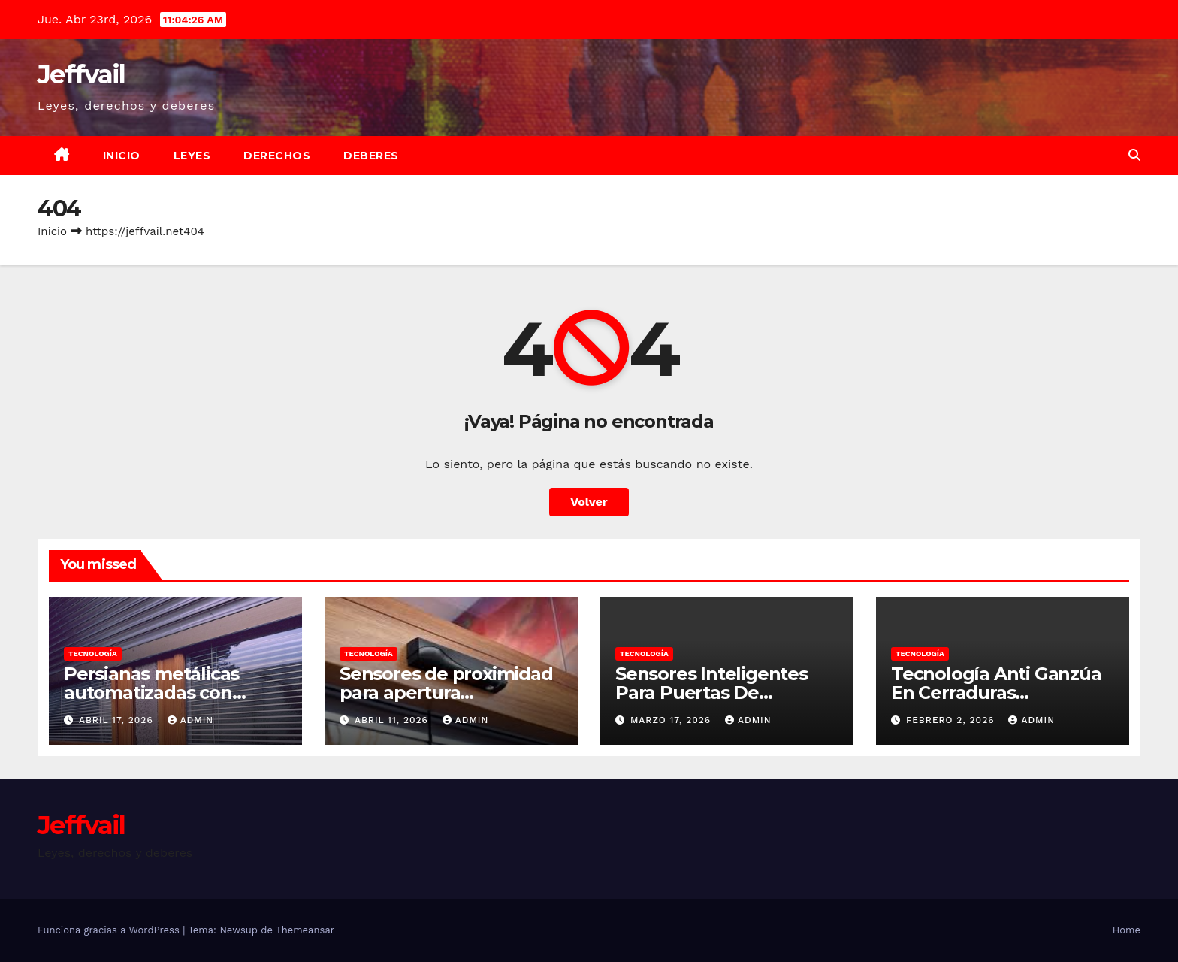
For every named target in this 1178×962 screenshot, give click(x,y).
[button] (1134, 155)
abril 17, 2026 (118, 720)
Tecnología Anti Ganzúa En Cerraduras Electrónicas (996, 692)
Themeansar (305, 930)
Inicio (121, 155)
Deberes (371, 155)
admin (191, 720)
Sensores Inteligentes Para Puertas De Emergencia (711, 692)
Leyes (192, 155)
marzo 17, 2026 (672, 720)
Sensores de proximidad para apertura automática (446, 692)
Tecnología (92, 653)
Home (1126, 930)
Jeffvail (81, 74)
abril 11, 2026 (393, 720)
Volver (589, 502)
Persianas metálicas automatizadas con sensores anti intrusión (164, 692)
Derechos (276, 155)
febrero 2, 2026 (952, 720)
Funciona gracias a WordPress (110, 930)
